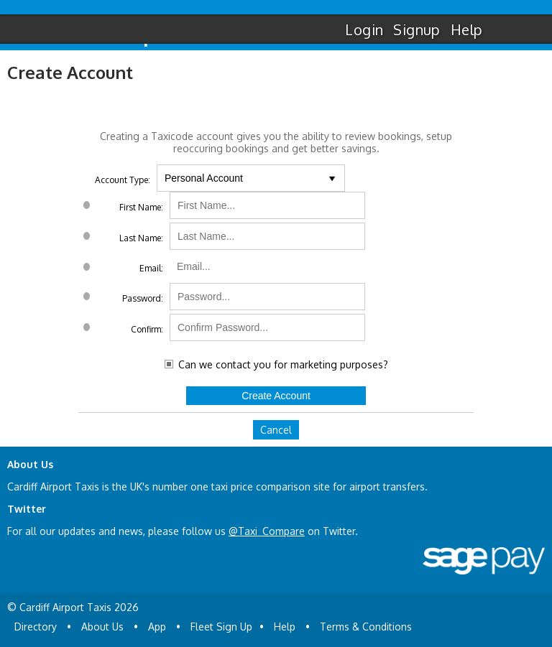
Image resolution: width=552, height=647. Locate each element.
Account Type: (122, 179)
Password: (142, 298)
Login (364, 29)
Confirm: (147, 329)
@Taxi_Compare (267, 531)
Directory (35, 626)
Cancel (276, 430)
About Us (102, 626)
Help (467, 29)
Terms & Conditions (366, 626)
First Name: (141, 207)
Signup (416, 29)
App (157, 626)
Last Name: (141, 238)
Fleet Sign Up (221, 626)
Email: (151, 268)
